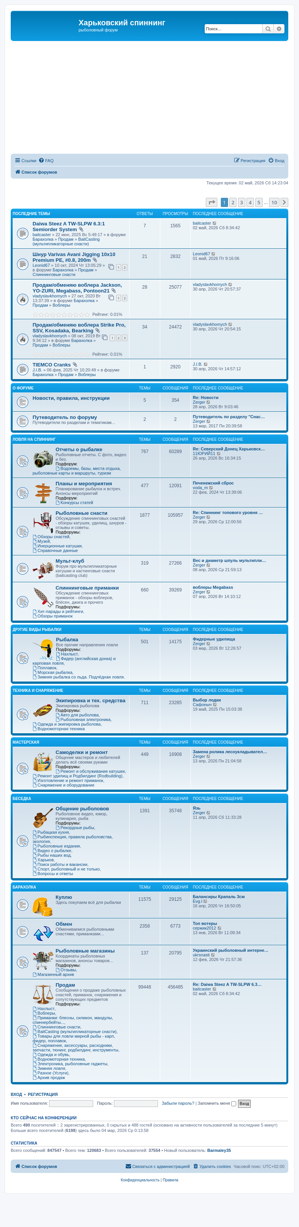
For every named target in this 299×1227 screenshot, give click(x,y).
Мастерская (26, 742)
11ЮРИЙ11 (204, 453)
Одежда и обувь (51, 1054)
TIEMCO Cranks (52, 365)
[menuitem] (46, 160)
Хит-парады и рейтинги (58, 611)
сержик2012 (204, 928)
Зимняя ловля (49, 1068)
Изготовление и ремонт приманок (68, 780)
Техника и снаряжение (38, 690)
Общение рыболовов (82, 808)
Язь (196, 808)
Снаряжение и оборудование (63, 785)
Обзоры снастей (51, 536)
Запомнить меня (217, 1103)
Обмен (64, 924)
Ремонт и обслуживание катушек (90, 771)
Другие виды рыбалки (37, 629)
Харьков (43, 859)
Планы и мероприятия (84, 483)
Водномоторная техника (59, 728)
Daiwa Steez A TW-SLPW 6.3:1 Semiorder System (69, 226)
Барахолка (43, 239)
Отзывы (66, 969)
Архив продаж (49, 1077)
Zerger (199, 402)
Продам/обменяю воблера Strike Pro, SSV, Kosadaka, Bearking (79, 327)
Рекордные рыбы (75, 827)
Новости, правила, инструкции (71, 398)
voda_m (200, 487)
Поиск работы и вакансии (60, 864)
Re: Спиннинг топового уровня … (228, 512)
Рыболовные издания (56, 846)
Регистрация (43, 1094)
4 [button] (250, 202)
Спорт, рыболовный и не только (66, 869)
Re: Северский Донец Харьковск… (229, 449)
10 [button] (274, 202)
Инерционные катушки (57, 546)
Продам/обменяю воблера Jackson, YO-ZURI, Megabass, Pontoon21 (77, 288)
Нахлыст (67, 654)
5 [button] (259, 202)
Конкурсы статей (74, 502)
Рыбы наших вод (52, 855)
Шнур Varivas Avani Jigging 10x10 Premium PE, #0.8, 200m (74, 257)
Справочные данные (55, 550)
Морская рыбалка (52, 672)
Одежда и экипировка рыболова (66, 724)
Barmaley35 (219, 1150)
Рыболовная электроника (83, 719)
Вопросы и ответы (53, 873)
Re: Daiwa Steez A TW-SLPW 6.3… (227, 984)
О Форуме (23, 388)
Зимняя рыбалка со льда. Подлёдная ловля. (79, 677)
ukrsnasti (201, 955)
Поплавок (44, 667)
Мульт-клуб (70, 561)
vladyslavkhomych (50, 296)
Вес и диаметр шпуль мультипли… (229, 560)
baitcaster (42, 234)
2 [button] (233, 202)
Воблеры (61, 305)
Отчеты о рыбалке (79, 449)
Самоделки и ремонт (82, 752)
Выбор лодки (207, 700)
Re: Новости (206, 397)
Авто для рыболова (77, 715)
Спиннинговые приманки (87, 588)
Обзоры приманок (52, 616)
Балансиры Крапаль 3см (219, 896)
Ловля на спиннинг (34, 439)
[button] (211, 202)
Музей (41, 541)
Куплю (64, 897)
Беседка (22, 799)
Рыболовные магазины (85, 951)
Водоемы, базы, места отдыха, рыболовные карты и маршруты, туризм (77, 470)
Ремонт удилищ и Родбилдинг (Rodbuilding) (77, 776)
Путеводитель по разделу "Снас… (229, 416)
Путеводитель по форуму (65, 417)
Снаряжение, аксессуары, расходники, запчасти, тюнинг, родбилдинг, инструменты (75, 1047)
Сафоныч (202, 704)
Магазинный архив (53, 974)
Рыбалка (67, 639)
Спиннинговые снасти (54, 274)
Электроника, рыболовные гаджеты (70, 1063)
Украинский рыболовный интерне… (230, 950)
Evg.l (197, 901)
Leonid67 (41, 265)
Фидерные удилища (214, 639)
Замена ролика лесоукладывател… (230, 751)
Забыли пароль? (178, 1103)
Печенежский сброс (213, 483)
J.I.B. (37, 370)
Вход (16, 1094)
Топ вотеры (205, 923)
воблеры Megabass (213, 587)
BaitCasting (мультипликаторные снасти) (66, 241)
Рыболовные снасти (81, 513)
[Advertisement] (155, 98)
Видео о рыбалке (52, 850)
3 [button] (241, 202)
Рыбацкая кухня (51, 832)
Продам (66, 239)
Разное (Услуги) (50, 1073)
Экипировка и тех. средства (90, 700)
